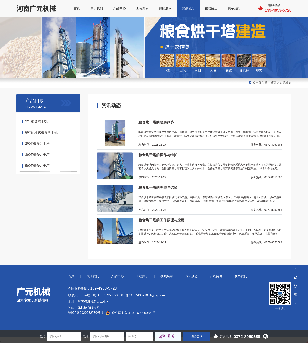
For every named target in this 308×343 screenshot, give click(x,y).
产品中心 (117, 276)
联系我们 (241, 276)
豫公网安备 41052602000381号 (131, 313)
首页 (273, 82)
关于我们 (93, 276)
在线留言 (216, 276)
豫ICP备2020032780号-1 (85, 313)
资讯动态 (286, 82)
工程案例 (142, 276)
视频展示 (166, 276)
